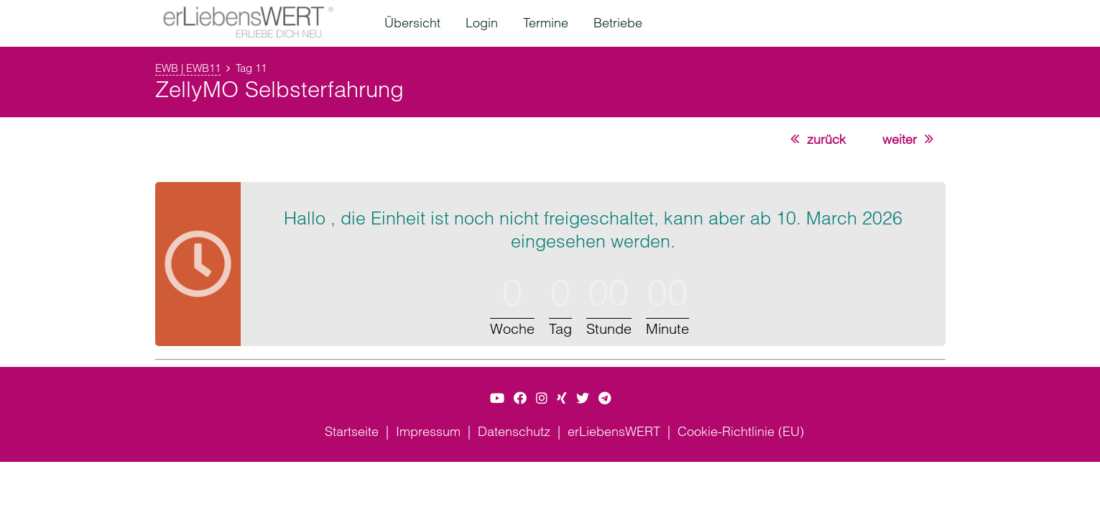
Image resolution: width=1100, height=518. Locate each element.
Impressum (428, 431)
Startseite (352, 431)
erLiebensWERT (614, 431)
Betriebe (617, 22)
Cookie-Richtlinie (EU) (741, 431)
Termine (545, 22)
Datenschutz (514, 431)
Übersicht (412, 22)
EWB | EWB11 (188, 68)
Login (482, 22)
